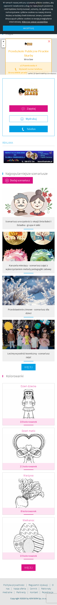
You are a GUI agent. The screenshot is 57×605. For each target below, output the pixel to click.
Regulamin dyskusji (38, 584)
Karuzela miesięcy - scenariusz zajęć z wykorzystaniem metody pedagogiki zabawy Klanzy (28, 269)
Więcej (28, 367)
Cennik (34, 588)
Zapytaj (30, 108)
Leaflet (30, 73)
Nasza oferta (20, 588)
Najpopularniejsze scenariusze (26, 173)
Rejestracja (47, 592)
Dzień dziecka (28, 386)
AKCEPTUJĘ (28, 28)
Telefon (31, 129)
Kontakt (34, 592)
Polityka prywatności (14, 584)
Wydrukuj (31, 119)
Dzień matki (28, 431)
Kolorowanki (15, 376)
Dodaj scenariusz (20, 180)
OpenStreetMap (41, 73)
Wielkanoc (28, 520)
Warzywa (28, 475)
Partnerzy (21, 592)
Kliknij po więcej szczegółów (34, 21)
